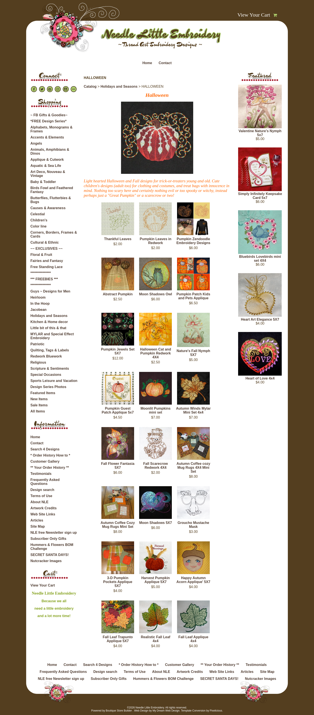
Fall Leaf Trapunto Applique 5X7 (118, 639)
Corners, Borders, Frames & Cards (54, 234)
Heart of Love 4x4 (260, 378)
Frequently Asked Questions (45, 482)
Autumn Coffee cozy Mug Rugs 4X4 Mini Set (193, 467)
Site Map (38, 526)
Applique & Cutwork (47, 159)
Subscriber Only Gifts (48, 539)
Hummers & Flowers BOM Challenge (52, 547)
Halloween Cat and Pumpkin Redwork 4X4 (155, 353)
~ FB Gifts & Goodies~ (49, 115)
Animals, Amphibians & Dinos (50, 151)
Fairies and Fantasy (47, 261)
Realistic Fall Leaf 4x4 (155, 639)
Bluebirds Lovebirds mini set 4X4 (260, 258)
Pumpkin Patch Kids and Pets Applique (193, 296)
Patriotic (37, 344)
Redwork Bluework (46, 356)
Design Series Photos (49, 387)
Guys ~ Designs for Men (50, 291)
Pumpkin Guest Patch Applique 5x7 (118, 410)
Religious (38, 362)
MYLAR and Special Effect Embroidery (52, 336)
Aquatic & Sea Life (46, 166)
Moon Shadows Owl (155, 294)
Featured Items (43, 393)
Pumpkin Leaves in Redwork (155, 241)
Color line (39, 226)
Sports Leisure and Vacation (54, 381)
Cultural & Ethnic (45, 242)
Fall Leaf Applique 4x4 (193, 639)
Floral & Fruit (41, 255)
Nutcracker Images (46, 561)
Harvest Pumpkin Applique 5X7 (155, 580)
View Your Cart (253, 15)
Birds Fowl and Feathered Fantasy (52, 190)
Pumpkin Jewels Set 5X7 (118, 351)
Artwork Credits (44, 508)
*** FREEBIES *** (44, 279)
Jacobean (39, 309)
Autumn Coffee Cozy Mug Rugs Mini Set (118, 525)
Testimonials (41, 474)
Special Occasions (46, 374)
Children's (39, 220)
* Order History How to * (50, 455)
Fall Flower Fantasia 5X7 (117, 465)
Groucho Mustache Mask (193, 525)
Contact (165, 63)
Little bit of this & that (48, 328)
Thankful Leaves (117, 239)
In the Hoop (40, 303)
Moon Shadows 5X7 (155, 523)
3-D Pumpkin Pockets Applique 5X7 (117, 582)
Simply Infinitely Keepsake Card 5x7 (260, 196)
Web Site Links (43, 514)
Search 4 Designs (45, 449)
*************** (41, 273)
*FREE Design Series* (49, 121)
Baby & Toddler (43, 182)
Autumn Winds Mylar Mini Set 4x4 (193, 410)
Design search (42, 490)
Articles (37, 520)
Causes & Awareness (48, 208)
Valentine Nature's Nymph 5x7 (260, 133)
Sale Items (39, 405)
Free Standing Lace (47, 267)
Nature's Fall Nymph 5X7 (193, 353)
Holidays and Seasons (49, 316)
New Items (39, 399)
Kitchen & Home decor (49, 322)
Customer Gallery (45, 461)
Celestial (38, 214)
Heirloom (38, 297)
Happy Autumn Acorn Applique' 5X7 (193, 580)
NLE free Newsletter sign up (54, 532)
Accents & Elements (47, 137)
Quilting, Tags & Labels (50, 350)
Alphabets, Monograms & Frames (52, 129)
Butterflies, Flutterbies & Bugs (51, 200)
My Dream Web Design (165, 710)
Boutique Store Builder (119, 710)
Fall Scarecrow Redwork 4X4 (155, 465)
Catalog (90, 86)
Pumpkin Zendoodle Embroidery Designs (193, 241)
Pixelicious (216, 710)
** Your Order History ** (50, 467)
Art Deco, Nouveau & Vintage (48, 174)
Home (147, 63)
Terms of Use (41, 496)
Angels (36, 143)
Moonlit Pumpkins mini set (155, 410)
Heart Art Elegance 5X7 (260, 319)
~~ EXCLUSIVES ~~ (47, 248)
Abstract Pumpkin (118, 294)
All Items (38, 411)
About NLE (40, 502)
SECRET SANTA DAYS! (50, 555)
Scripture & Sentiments (50, 368)
